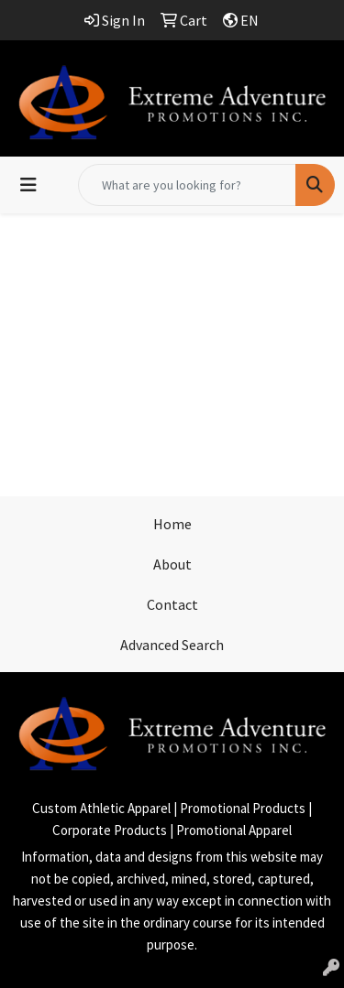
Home (172, 524)
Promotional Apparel (234, 830)
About (172, 564)
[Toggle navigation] (28, 185)
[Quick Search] (187, 185)
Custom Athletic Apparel (101, 808)
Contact (172, 604)
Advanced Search (172, 644)
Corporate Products (109, 830)
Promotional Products (242, 808)
